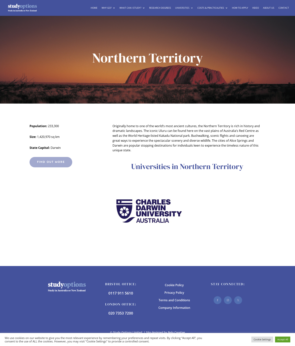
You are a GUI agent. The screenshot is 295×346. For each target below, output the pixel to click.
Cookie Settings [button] (262, 339)
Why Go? (107, 8)
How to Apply (240, 8)
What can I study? (130, 8)
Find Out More (51, 162)
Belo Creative (176, 332)
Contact (283, 8)
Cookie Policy (174, 285)
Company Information (174, 308)
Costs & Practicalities (210, 8)
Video (255, 8)
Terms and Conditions (174, 300)
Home (94, 8)
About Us (268, 8)
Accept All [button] (282, 339)
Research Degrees (160, 8)
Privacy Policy (174, 293)
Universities (182, 8)
